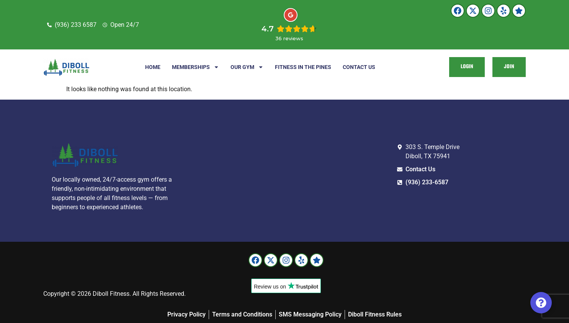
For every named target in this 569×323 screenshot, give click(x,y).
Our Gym (247, 67)
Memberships (195, 67)
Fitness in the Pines (303, 67)
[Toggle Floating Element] (541, 302)
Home (152, 67)
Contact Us (359, 67)
